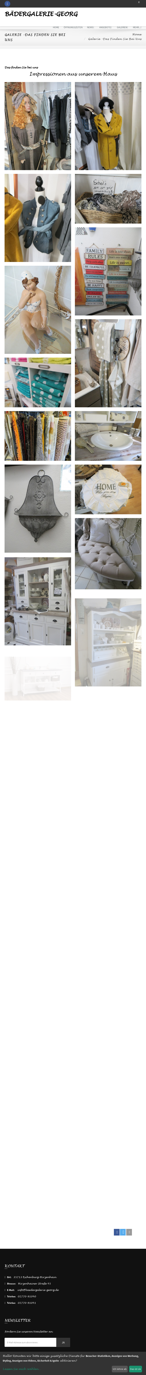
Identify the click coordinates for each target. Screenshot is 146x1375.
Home (56, 27)
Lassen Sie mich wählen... (22, 1369)
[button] (117, 1232)
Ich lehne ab (120, 1369)
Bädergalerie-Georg (41, 14)
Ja (63, 1342)
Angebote (105, 27)
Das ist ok (135, 1369)
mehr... (137, 27)
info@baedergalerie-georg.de (38, 1290)
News (90, 27)
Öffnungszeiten (73, 27)
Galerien (122, 27)
